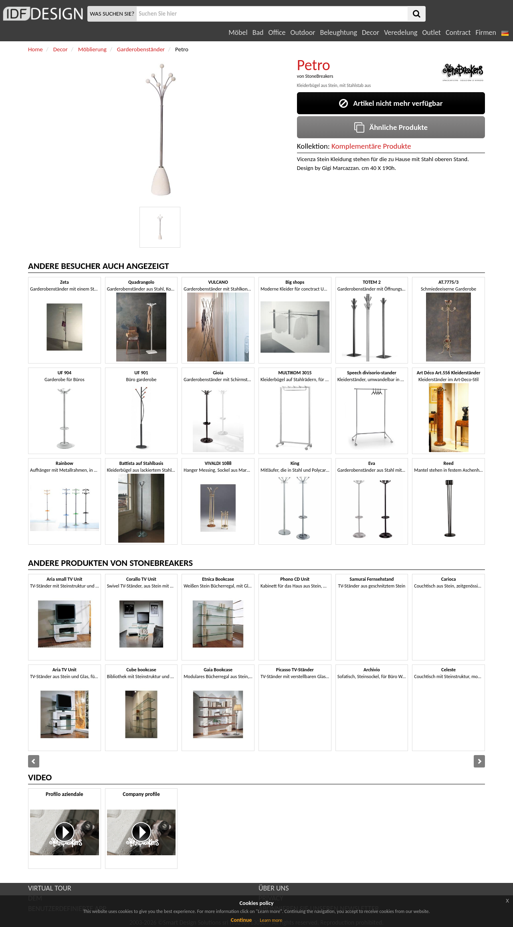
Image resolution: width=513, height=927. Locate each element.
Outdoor (303, 32)
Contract (458, 32)
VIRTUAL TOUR (49, 888)
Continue (241, 920)
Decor (370, 32)
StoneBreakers (319, 76)
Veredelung (400, 32)
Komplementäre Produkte (371, 146)
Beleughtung (338, 32)
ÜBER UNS (274, 888)
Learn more (271, 920)
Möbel (237, 32)
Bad (258, 32)
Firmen (485, 32)
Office (277, 32)
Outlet (431, 32)
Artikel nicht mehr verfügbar (390, 103)
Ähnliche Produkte (391, 127)
